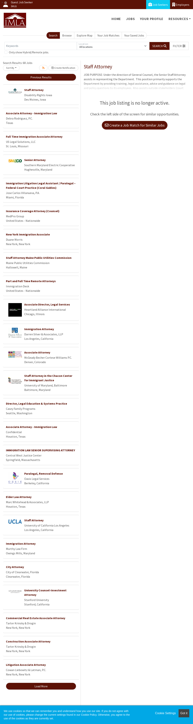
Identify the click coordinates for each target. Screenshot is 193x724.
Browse (67, 35)
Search (53, 35)
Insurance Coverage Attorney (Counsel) (32, 211)
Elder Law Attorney (18, 497)
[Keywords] (40, 46)
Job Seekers (158, 4)
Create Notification (63, 67)
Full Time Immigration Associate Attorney (34, 136)
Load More (41, 686)
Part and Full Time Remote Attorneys (31, 281)
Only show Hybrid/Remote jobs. (29, 52)
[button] (179, 46)
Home (116, 19)
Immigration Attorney (39, 329)
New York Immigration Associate (28, 234)
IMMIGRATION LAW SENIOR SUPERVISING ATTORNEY (40, 450)
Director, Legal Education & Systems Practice (36, 403)
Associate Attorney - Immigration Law (31, 113)
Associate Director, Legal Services (47, 304)
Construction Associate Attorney (28, 641)
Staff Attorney (34, 90)
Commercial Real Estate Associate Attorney (35, 618)
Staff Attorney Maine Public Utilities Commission (38, 258)
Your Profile (152, 19)
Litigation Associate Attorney (26, 665)
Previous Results (40, 77)
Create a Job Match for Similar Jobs (134, 125)
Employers (180, 4)
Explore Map (84, 35)
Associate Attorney (37, 352)
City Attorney (15, 567)
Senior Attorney (35, 160)
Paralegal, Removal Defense (43, 473)
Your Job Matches (108, 35)
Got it (183, 713)
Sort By (10, 67)
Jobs (130, 19)
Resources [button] (178, 19)
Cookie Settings (165, 713)
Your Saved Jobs (134, 35)
